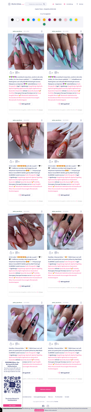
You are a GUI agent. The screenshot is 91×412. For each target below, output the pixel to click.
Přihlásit (41, 110)
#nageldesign (32, 86)
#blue (20, 98)
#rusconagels (35, 98)
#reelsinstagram (22, 100)
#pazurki (36, 91)
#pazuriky (31, 91)
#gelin (31, 88)
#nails (39, 84)
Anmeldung (70, 4)
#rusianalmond (13, 98)
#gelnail (11, 88)
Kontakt (67, 397)
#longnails (12, 86)
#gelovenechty (24, 88)
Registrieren (58, 4)
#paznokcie (12, 91)
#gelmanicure (37, 88)
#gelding (16, 88)
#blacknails (24, 95)
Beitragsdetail (24, 104)
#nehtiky (11, 93)
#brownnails (13, 100)
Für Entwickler (59, 397)
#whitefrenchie (33, 95)
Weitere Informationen (51, 410)
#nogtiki (11, 95)
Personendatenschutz (25, 397)
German (81, 4)
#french (16, 95)
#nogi (39, 93)
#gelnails (39, 86)
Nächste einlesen (45, 389)
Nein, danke (12, 405)
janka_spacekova (17, 31)
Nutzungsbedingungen (40, 397)
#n (16, 86)
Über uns (50, 397)
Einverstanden (39, 410)
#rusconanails (26, 98)
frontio (56, 401)
